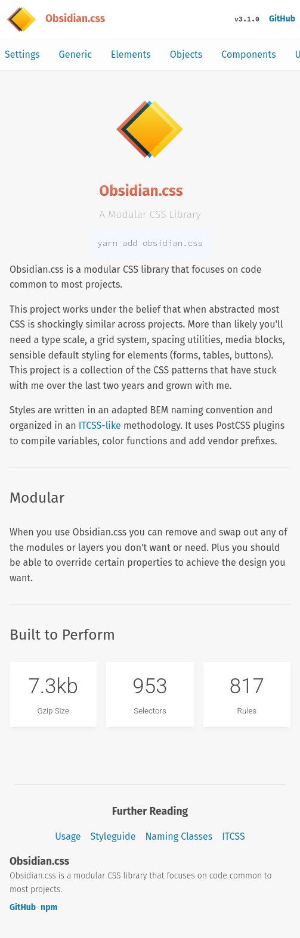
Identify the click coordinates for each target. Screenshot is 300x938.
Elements (131, 54)
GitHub (282, 19)
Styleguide (113, 836)
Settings (22, 54)
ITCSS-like (100, 425)
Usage (68, 836)
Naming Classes (178, 836)
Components (248, 54)
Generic (75, 54)
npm (49, 907)
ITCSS (233, 836)
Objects (186, 54)
